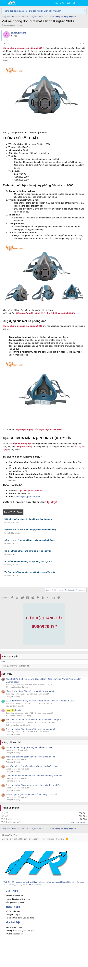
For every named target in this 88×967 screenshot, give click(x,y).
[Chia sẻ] (80, 43)
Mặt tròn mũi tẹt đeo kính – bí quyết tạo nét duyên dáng (30, 530)
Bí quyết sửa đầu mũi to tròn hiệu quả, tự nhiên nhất (30, 691)
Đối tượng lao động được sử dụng (19, 687)
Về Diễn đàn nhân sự (14, 896)
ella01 (9, 522)
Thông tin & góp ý (13, 696)
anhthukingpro (9, 25)
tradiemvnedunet (79, 822)
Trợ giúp (50, 839)
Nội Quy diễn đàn (13, 911)
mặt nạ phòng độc (22, 443)
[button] (4, 3)
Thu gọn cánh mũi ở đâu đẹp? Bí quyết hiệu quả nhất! (31, 729)
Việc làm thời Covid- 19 (15, 927)
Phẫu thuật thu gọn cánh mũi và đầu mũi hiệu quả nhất (31, 794)
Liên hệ (5, 839)
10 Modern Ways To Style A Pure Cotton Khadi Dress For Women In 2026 (40, 700)
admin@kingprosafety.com (27, 496)
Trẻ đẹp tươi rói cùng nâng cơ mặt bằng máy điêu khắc (30, 572)
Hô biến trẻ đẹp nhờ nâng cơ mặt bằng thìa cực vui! (28, 561)
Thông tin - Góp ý (13, 915)
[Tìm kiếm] (84, 3)
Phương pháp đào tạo (14, 934)
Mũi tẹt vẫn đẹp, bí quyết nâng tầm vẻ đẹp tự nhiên (28, 519)
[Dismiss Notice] (84, 10)
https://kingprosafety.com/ (30, 490)
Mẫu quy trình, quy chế (15, 706)
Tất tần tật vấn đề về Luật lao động (20, 918)
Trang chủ (60, 839)
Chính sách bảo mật (37, 839)
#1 (84, 43)
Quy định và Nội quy (18, 839)
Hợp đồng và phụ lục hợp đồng (18, 715)
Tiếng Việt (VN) (9, 835)
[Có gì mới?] (79, 3)
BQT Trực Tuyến (9, 656)
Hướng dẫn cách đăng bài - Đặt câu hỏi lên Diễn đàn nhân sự (32, 11)
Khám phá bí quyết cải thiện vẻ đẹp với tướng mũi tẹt (30, 756)
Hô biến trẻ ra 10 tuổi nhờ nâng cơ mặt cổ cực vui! (28, 551)
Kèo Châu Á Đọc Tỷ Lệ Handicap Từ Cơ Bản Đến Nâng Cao (34, 719)
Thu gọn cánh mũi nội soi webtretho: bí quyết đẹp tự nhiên (33, 785)
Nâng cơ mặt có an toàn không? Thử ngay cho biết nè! (30, 540)
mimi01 (9, 543)
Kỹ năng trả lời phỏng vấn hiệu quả (20, 931)
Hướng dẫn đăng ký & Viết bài (18, 899)
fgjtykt (13, 710)
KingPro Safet (24, 446)
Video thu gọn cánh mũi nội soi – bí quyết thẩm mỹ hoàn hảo (34, 775)
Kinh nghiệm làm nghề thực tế (18, 725)
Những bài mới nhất (11, 742)
